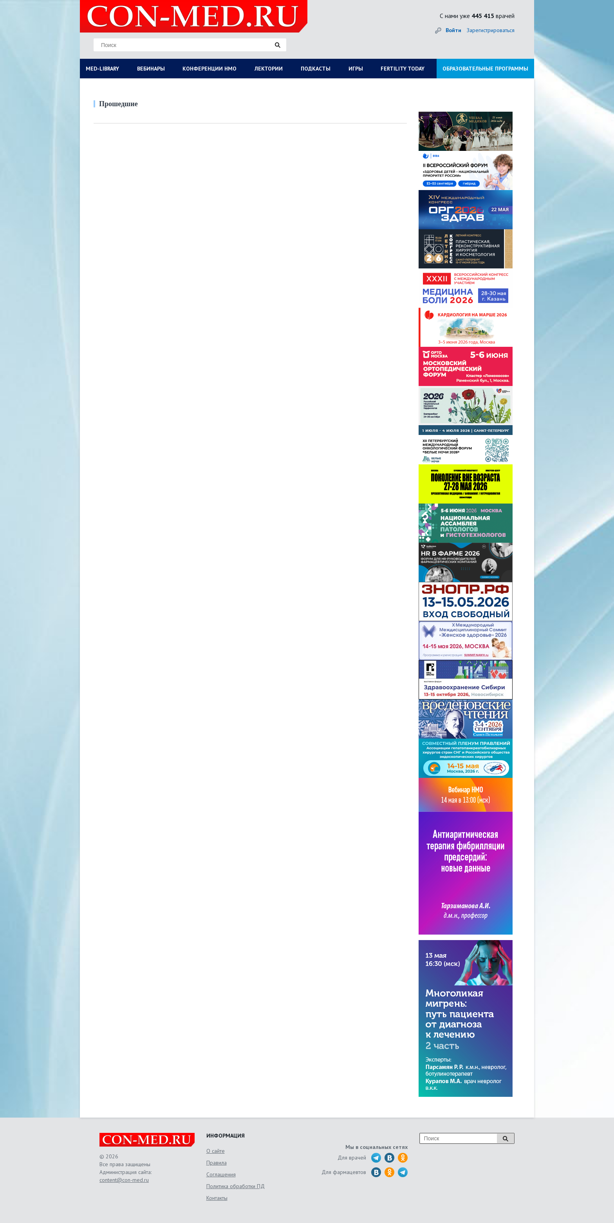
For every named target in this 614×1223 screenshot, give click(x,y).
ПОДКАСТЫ (315, 68)
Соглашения (221, 1174)
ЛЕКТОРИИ (269, 68)
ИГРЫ (356, 68)
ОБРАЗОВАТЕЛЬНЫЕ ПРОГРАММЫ (485, 68)
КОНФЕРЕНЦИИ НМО (209, 68)
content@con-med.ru (124, 1179)
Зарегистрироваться (491, 30)
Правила (216, 1162)
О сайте (215, 1150)
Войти (453, 30)
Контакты (217, 1197)
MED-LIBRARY (102, 68)
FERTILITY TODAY (402, 68)
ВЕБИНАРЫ (151, 68)
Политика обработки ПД (235, 1186)
